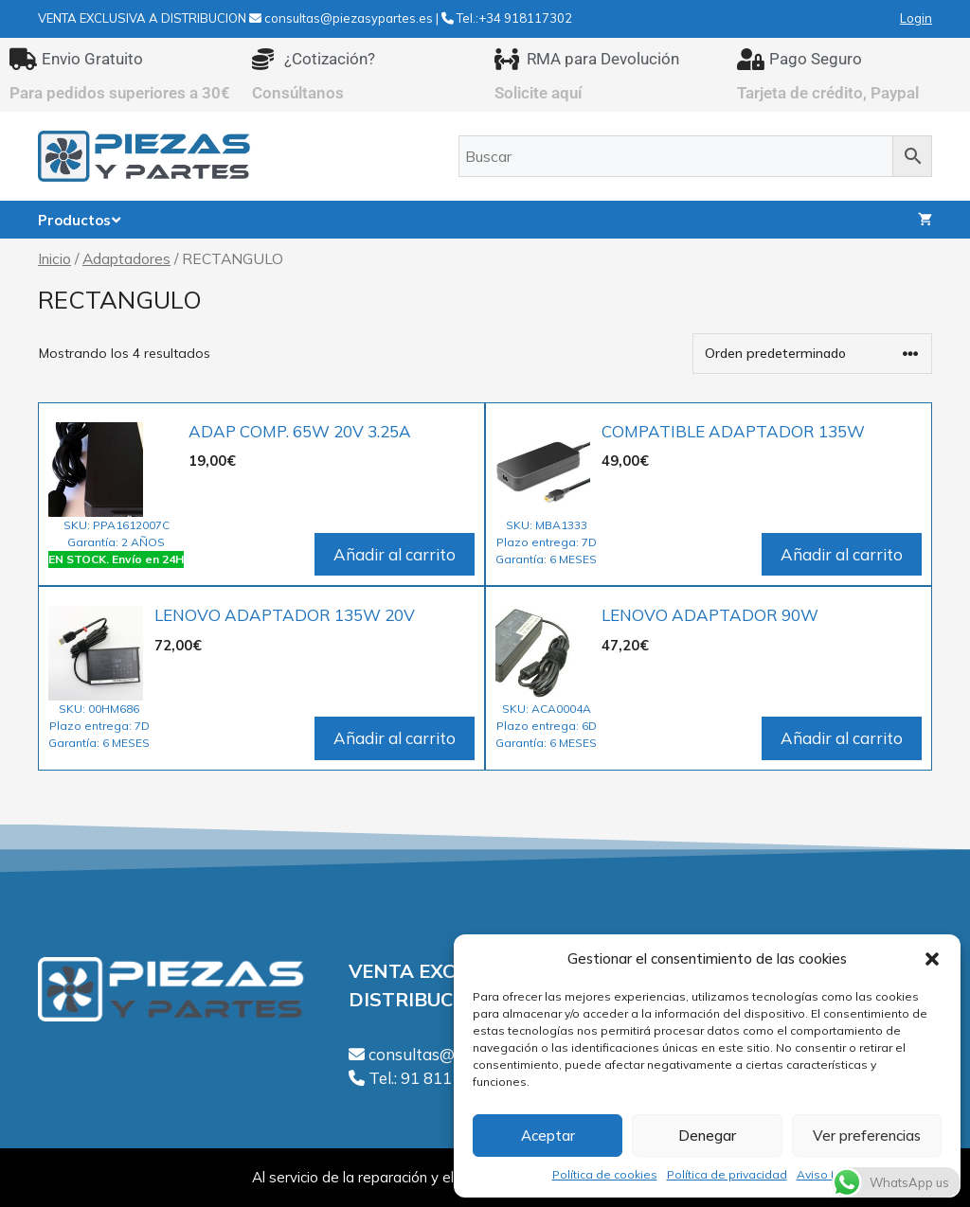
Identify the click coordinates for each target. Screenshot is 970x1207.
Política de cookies (604, 1174)
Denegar (707, 1136)
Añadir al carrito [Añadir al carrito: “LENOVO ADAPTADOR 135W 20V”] (394, 738)
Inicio (54, 258)
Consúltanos (298, 92)
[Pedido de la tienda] (812, 353)
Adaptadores (126, 258)
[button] (932, 959)
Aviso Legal (830, 1174)
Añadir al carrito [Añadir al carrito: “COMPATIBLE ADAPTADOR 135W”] (842, 554)
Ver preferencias (867, 1136)
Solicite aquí (538, 92)
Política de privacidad (727, 1174)
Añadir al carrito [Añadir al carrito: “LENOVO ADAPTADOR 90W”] (842, 738)
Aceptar (548, 1136)
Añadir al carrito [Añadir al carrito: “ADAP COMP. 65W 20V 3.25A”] (394, 554)
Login (916, 18)
